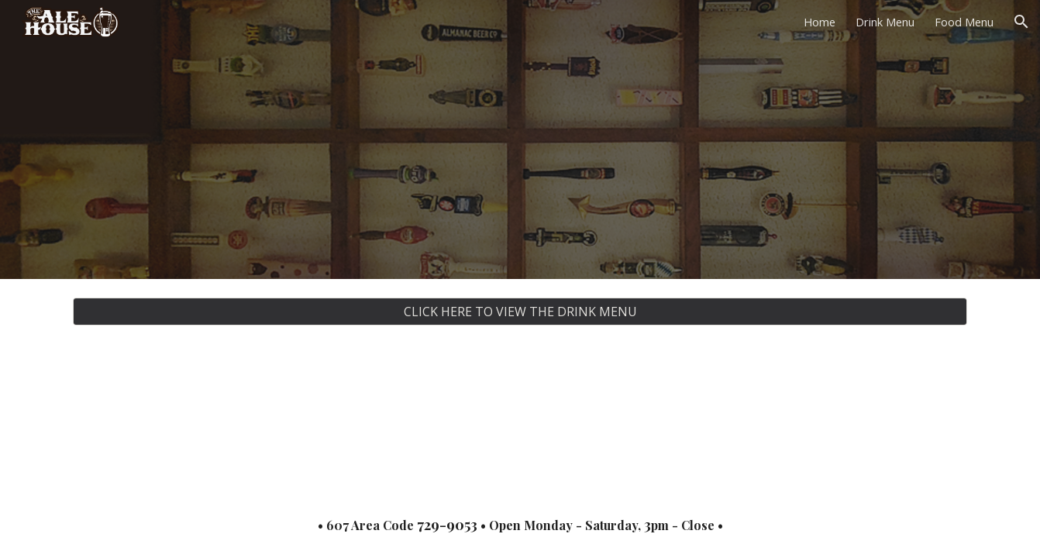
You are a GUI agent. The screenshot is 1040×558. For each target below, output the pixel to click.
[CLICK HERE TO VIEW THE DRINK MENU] (520, 311)
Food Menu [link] (964, 21)
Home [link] (819, 21)
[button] (1021, 21)
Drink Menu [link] (885, 21)
